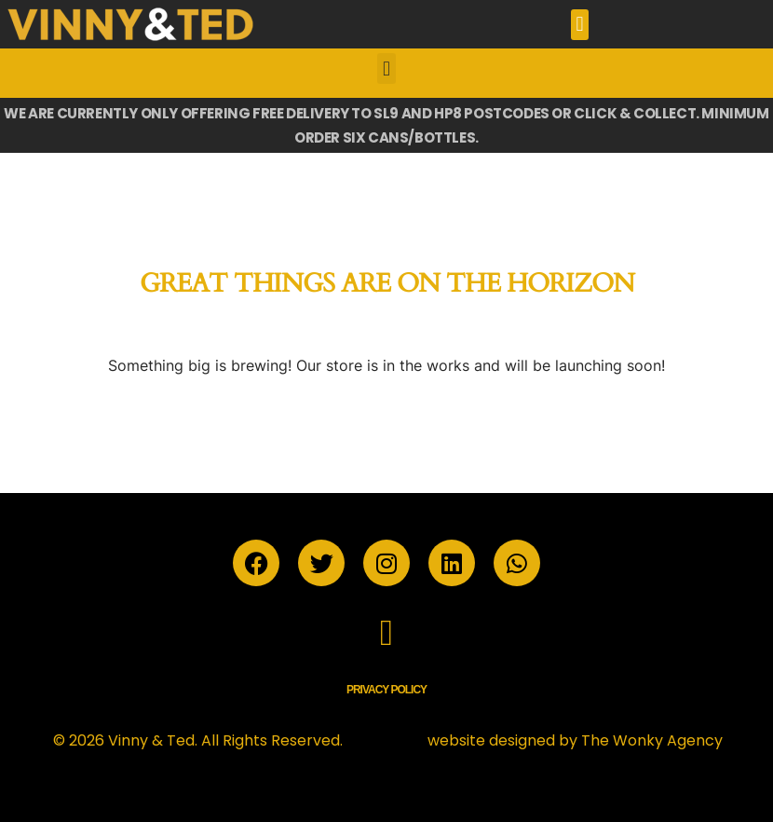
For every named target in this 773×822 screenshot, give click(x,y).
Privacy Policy (386, 689)
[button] (580, 24)
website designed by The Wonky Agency (575, 740)
